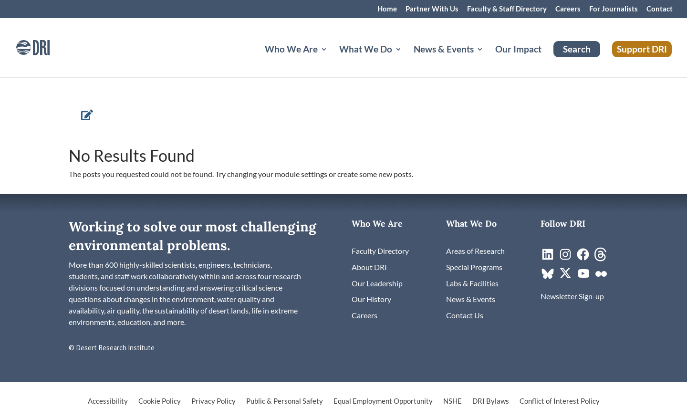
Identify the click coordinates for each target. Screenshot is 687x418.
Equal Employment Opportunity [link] (383, 401)
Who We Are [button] (291, 50)
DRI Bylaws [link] (490, 401)
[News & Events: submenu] (487, 60)
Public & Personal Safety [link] (284, 401)
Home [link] (387, 9)
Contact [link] (659, 9)
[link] (45, 46)
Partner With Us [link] (432, 9)
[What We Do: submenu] (406, 60)
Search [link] (577, 48)
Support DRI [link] (642, 48)
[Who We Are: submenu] (331, 60)
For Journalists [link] (613, 9)
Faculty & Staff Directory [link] (507, 9)
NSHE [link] (452, 401)
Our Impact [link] (518, 50)
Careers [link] (568, 9)
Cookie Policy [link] (159, 401)
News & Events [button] (444, 50)
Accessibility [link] (108, 401)
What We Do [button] (365, 50)
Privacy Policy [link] (213, 401)
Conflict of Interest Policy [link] (560, 401)
